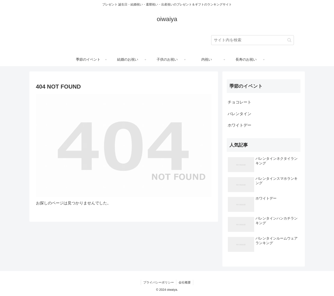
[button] (289, 40)
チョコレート (239, 102)
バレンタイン (239, 114)
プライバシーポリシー (158, 282)
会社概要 (185, 282)
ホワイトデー (239, 125)
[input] (252, 40)
